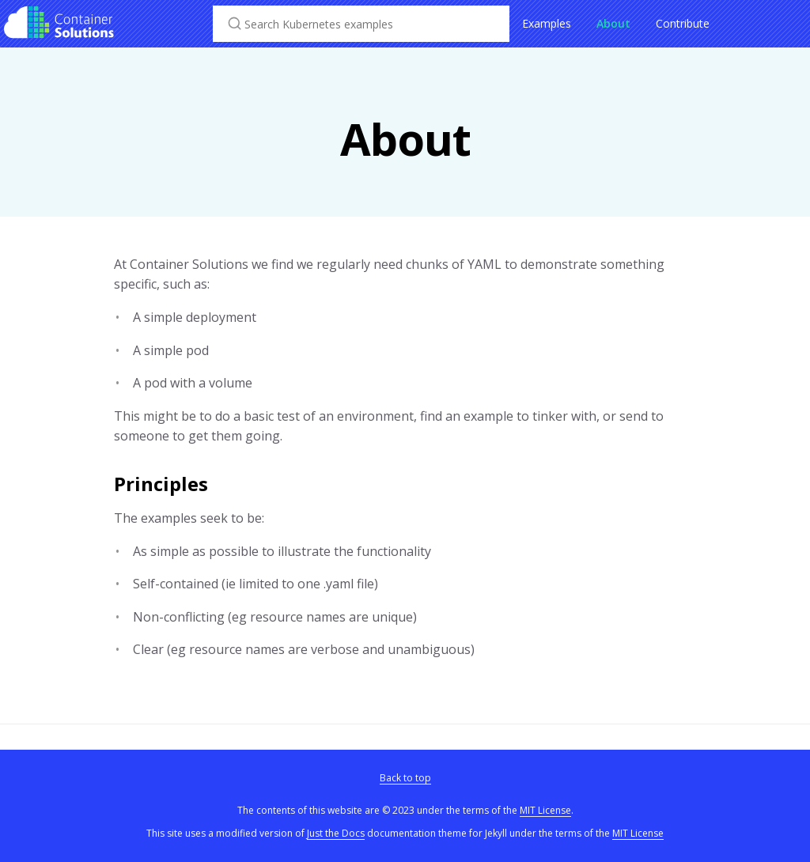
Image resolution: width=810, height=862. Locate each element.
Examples (546, 23)
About (613, 23)
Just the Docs (336, 833)
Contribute (683, 23)
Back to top (405, 777)
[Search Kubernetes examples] (361, 24)
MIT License (545, 810)
